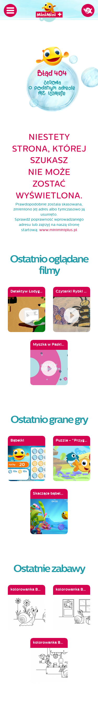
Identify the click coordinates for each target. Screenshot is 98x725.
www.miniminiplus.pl (58, 230)
